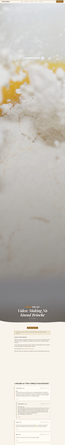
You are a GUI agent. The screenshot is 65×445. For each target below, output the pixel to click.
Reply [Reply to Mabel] (17, 440)
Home (22, 1)
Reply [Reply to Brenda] (17, 429)
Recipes (31, 1)
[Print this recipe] (32, 328)
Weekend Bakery (6, 1)
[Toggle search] (55, 1)
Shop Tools (60, 1)
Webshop (26, 1)
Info (36, 1)
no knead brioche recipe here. (27, 348)
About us (41, 1)
